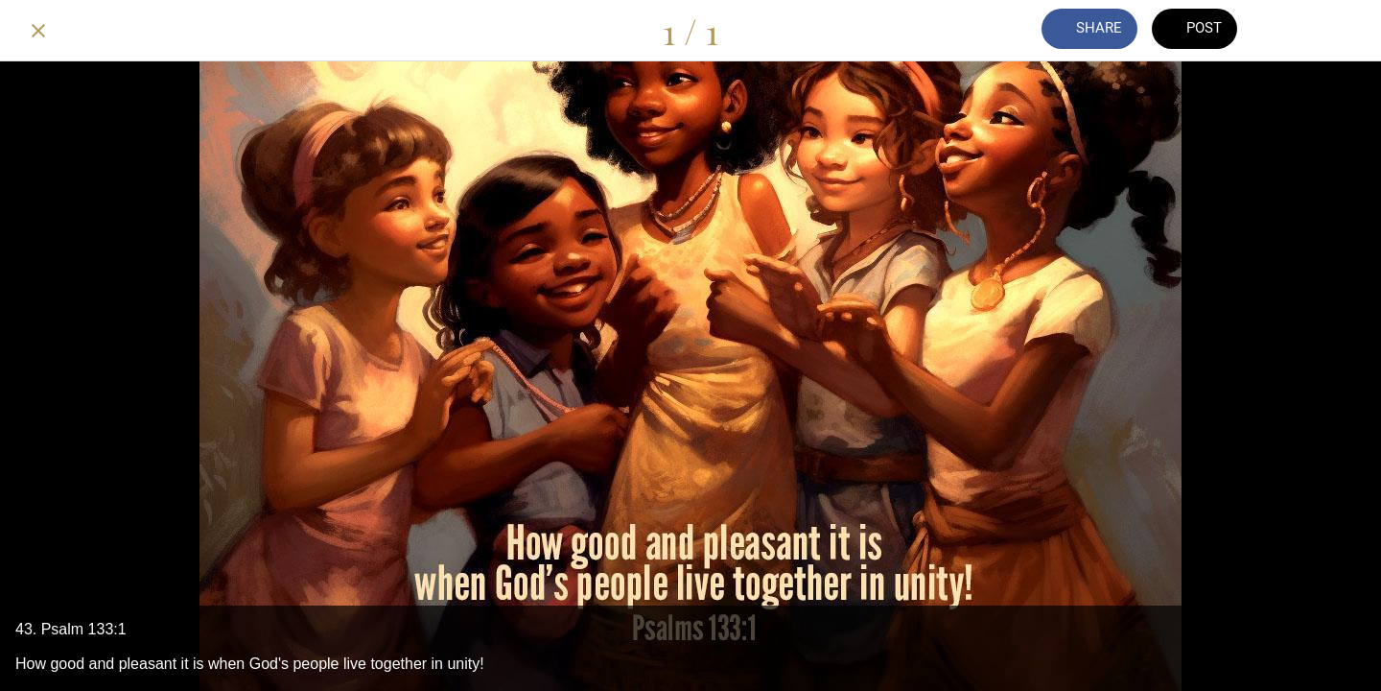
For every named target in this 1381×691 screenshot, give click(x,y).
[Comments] (1293, 31)
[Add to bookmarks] (1343, 31)
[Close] (38, 30)
